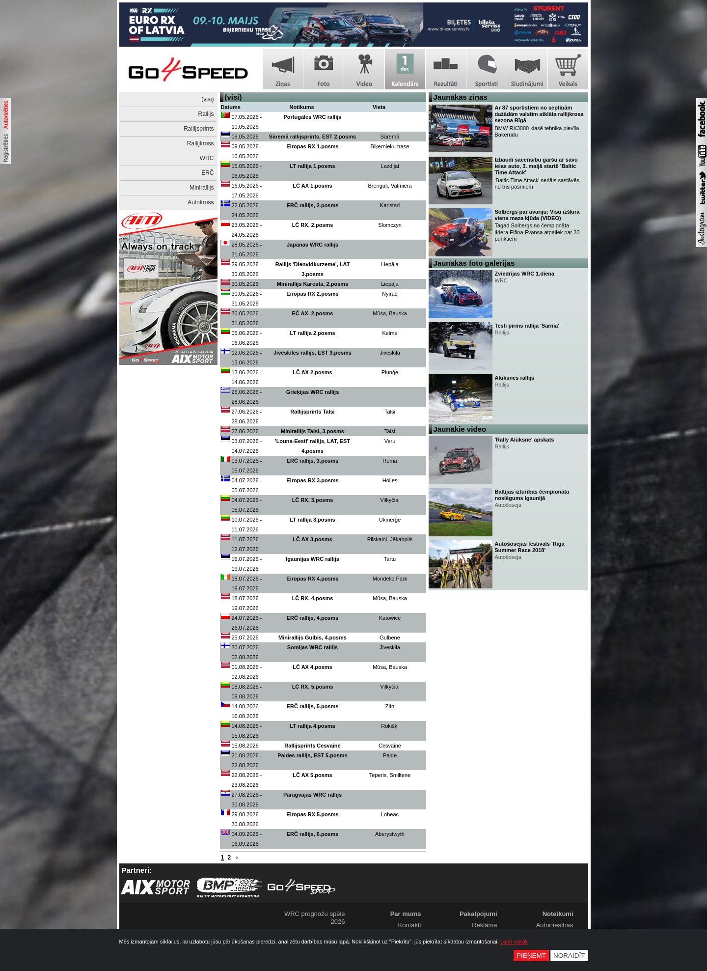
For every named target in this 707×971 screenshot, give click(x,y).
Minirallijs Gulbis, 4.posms (312, 637)
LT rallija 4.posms (312, 726)
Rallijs (206, 114)
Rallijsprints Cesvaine (312, 746)
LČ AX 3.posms (312, 539)
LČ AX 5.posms (312, 775)
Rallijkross (200, 143)
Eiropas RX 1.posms (312, 146)
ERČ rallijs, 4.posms (313, 618)
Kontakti (409, 925)
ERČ (207, 172)
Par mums (405, 913)
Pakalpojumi (478, 913)
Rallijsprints (199, 128)
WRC (207, 158)
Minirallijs (202, 187)
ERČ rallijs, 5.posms (313, 706)
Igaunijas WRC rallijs (312, 559)
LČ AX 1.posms (312, 186)
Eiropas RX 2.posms (312, 294)
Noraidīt (569, 955)
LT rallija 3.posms (312, 520)
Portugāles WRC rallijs (313, 117)
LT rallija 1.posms (312, 166)
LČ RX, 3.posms (312, 500)
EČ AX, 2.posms (312, 313)
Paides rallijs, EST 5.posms (312, 755)
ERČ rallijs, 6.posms (313, 834)
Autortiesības (554, 925)
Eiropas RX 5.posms (312, 814)
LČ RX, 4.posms (312, 598)
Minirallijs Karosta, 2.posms (313, 284)
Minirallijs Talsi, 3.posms (312, 431)
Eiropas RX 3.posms (312, 480)
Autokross (201, 202)
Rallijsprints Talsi (312, 412)
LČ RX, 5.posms (312, 687)
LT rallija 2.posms (312, 333)
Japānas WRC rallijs (312, 245)
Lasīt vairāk (514, 941)
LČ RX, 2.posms (312, 225)
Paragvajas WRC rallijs (312, 795)
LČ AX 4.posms (312, 667)
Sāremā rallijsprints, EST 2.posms (312, 136)
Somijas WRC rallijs (312, 647)
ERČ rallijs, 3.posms (313, 461)
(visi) (207, 99)
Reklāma (484, 925)
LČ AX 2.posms (312, 372)
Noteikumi (558, 913)
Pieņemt (531, 955)
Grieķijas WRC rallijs (312, 392)
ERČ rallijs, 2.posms (313, 205)
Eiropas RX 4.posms (312, 579)
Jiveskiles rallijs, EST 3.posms (312, 353)
